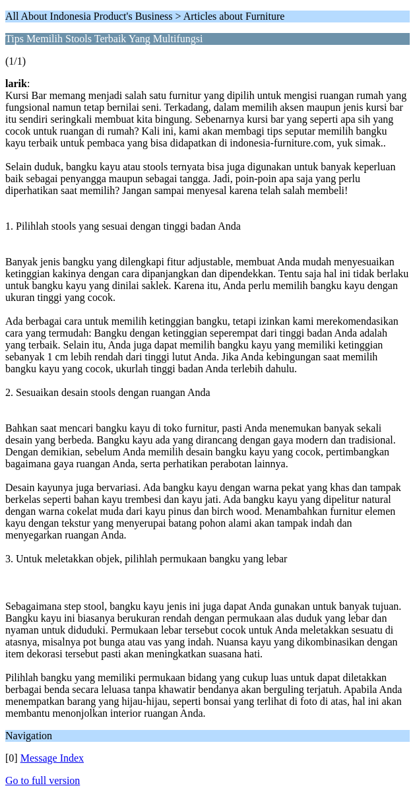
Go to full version (42, 780)
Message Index (52, 758)
